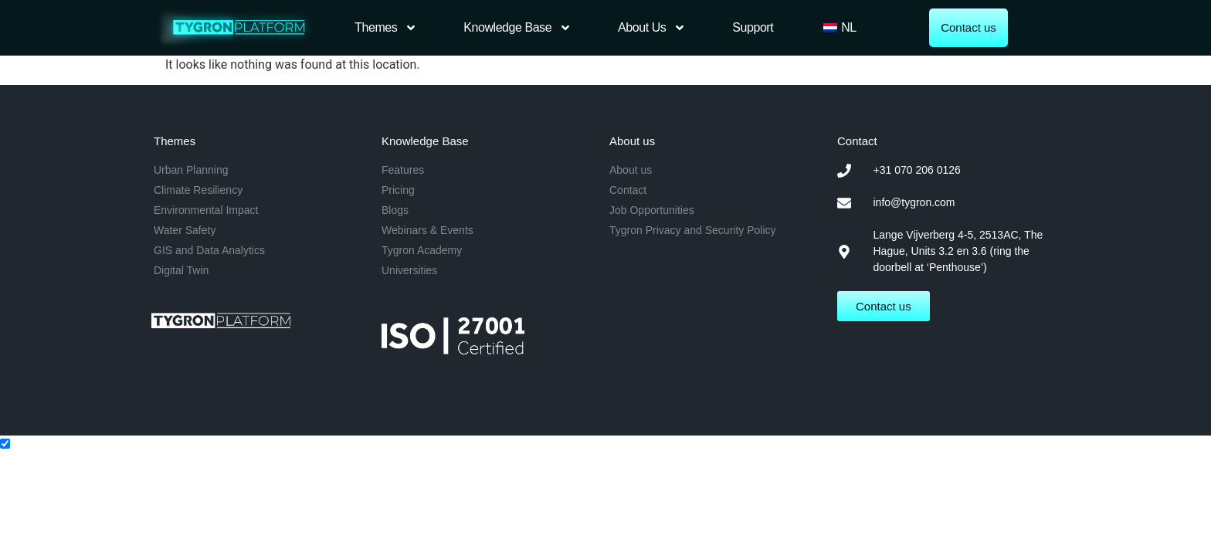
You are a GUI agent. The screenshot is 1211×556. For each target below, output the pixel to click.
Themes (385, 27)
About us (652, 27)
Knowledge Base (517, 27)
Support (752, 27)
